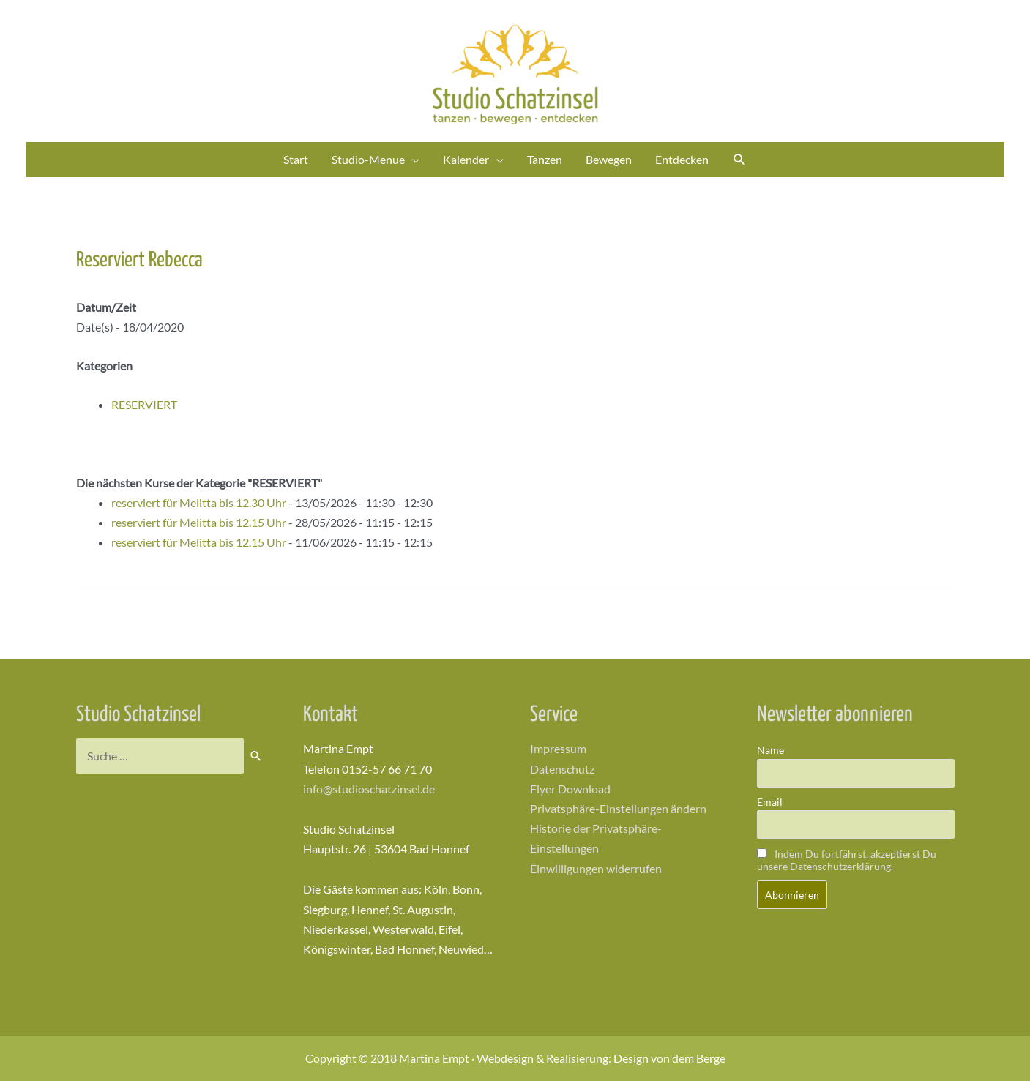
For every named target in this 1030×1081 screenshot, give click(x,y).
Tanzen (544, 159)
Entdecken (682, 159)
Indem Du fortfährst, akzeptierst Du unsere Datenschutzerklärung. (846, 860)
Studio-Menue (368, 159)
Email (770, 802)
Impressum (558, 748)
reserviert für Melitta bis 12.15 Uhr (198, 522)
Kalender (466, 159)
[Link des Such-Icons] (739, 160)
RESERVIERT (144, 404)
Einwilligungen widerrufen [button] (596, 868)
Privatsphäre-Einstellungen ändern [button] (618, 808)
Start (295, 159)
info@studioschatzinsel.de (369, 789)
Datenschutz (562, 769)
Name (770, 750)
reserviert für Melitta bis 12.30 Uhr (198, 502)
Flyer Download (570, 789)
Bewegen (609, 159)
